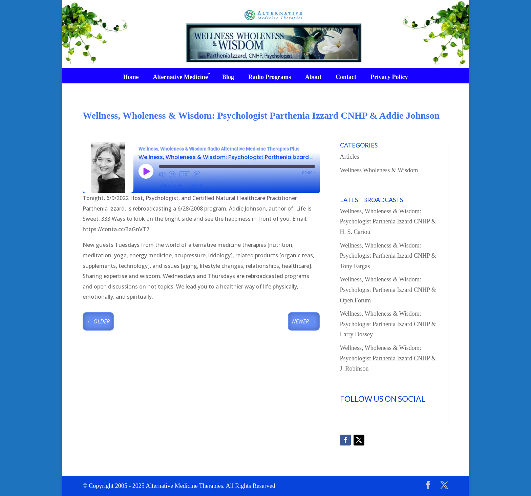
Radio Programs (269, 77)
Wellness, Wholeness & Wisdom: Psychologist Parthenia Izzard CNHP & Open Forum (388, 289)
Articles (349, 156)
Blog (228, 77)
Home (131, 77)
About (313, 77)
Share (196, 185)
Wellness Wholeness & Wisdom (379, 170)
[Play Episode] (146, 171)
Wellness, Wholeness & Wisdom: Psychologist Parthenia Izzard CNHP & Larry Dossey (388, 324)
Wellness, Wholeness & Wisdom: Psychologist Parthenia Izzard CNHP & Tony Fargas (388, 256)
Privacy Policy (389, 77)
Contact (346, 77)
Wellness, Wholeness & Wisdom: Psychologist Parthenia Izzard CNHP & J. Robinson (388, 358)
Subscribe (171, 185)
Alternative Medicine (180, 77)
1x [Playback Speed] (185, 174)
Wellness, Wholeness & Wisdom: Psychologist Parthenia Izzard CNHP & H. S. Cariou (388, 221)
